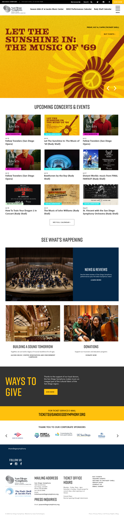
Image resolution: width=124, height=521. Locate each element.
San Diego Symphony (9, 2)
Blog (117, 514)
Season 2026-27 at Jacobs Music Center (47, 9)
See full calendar (62, 222)
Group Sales (98, 482)
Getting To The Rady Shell (104, 480)
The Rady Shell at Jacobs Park (32, 2)
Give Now (118, 2)
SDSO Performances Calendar (79, 9)
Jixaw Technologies (38, 514)
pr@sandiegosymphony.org (49, 504)
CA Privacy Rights (108, 514)
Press (90, 514)
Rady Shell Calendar (102, 9)
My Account (75, 2)
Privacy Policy (97, 514)
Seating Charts (99, 479)
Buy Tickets (109, 34)
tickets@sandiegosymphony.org (46, 494)
